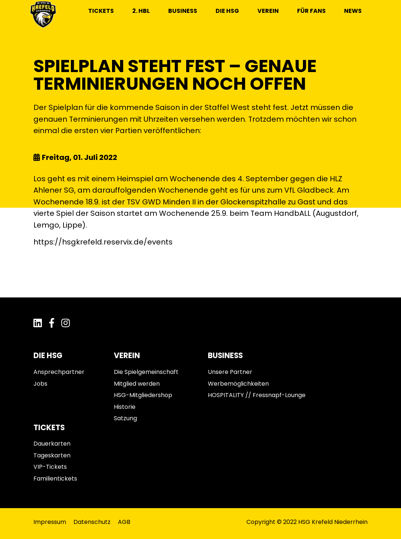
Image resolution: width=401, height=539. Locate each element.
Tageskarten (52, 455)
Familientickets (55, 478)
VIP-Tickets (50, 467)
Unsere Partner (230, 372)
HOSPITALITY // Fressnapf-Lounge (257, 395)
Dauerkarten (52, 443)
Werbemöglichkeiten (238, 383)
